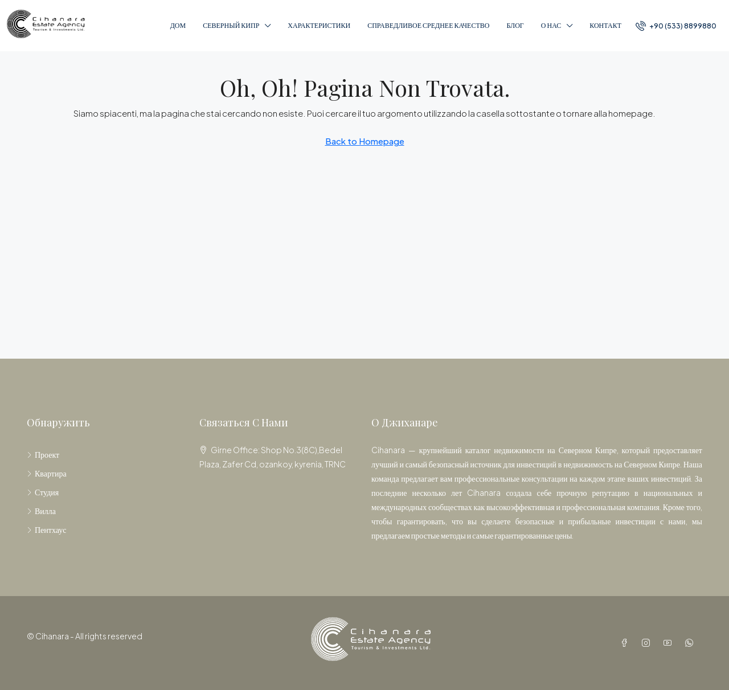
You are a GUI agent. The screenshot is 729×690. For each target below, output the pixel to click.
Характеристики (319, 25)
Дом (178, 25)
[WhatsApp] (691, 643)
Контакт (605, 25)
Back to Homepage (364, 140)
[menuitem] (676, 26)
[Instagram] (648, 643)
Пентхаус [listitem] (46, 529)
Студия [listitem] (43, 492)
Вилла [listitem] (41, 511)
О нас (551, 25)
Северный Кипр (231, 25)
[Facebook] (626, 643)
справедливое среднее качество (428, 25)
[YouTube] (670, 643)
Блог (514, 25)
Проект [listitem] (43, 454)
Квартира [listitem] (47, 473)
